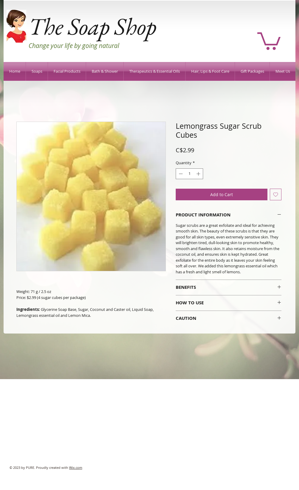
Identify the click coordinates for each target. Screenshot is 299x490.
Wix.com (75, 467)
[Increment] (199, 174)
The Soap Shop (92, 26)
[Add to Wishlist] (275, 194)
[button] (269, 40)
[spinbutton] (189, 174)
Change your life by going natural (74, 45)
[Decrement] (180, 174)
